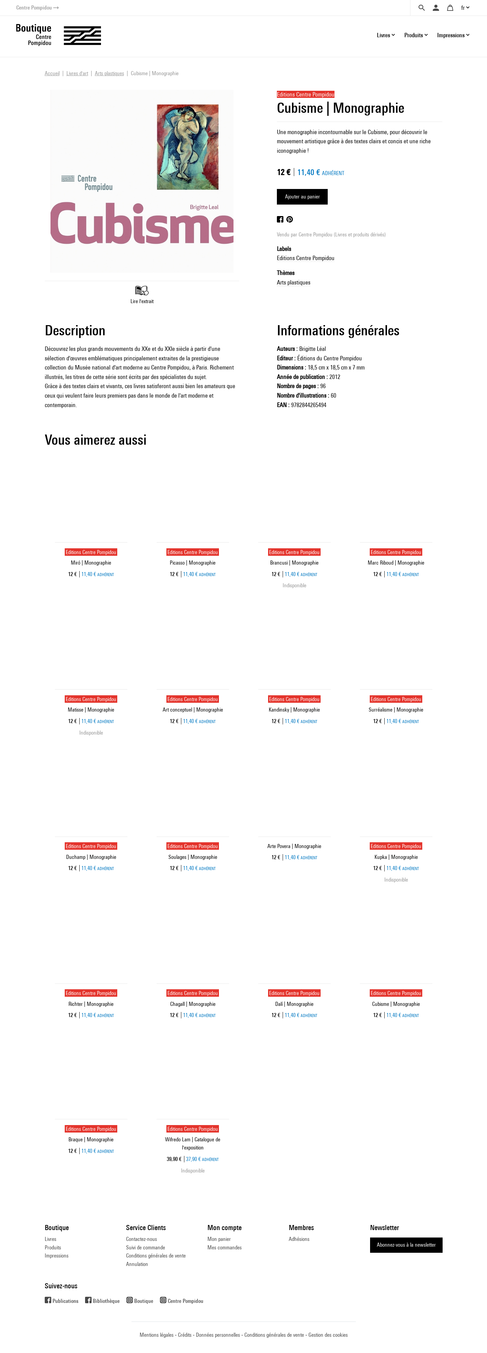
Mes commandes (224, 1247)
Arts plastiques (293, 282)
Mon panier (219, 1239)
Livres (50, 1239)
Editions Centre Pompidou (305, 257)
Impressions (56, 1255)
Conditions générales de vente (156, 1255)
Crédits (184, 1335)
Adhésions (299, 1239)
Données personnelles (218, 1335)
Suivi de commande (145, 1247)
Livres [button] (383, 35)
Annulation (137, 1264)
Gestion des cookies (328, 1335)
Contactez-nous (141, 1239)
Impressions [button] (451, 35)
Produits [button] (413, 35)
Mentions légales (157, 1335)
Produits (53, 1247)
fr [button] (463, 7)
